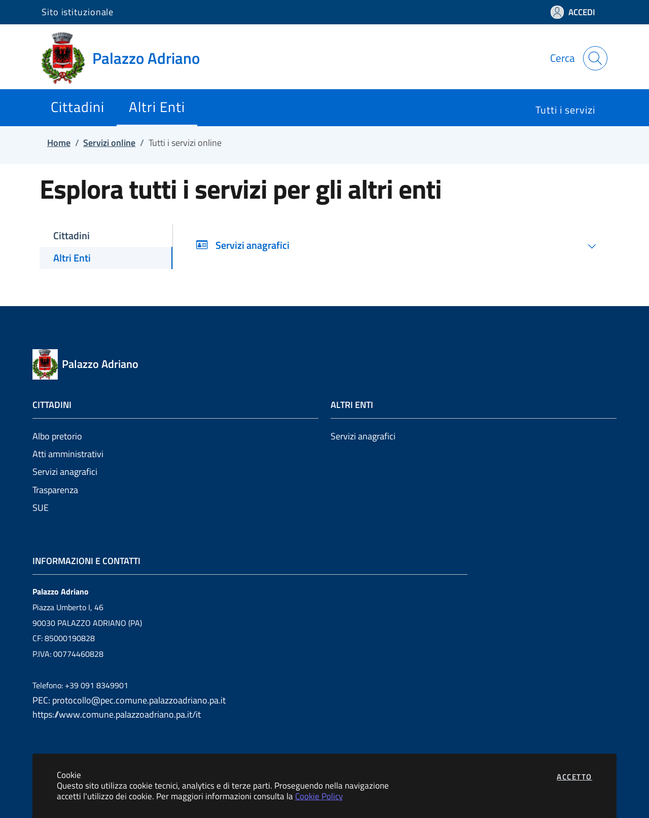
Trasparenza (55, 490)
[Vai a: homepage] (127, 58)
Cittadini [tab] (71, 235)
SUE (40, 507)
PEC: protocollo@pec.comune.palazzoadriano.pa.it (129, 700)
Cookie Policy (319, 796)
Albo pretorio (57, 436)
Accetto (574, 776)
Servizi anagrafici (64, 471)
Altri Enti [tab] (72, 258)
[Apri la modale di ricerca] (595, 58)
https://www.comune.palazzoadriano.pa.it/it (116, 714)
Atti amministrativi (67, 454)
